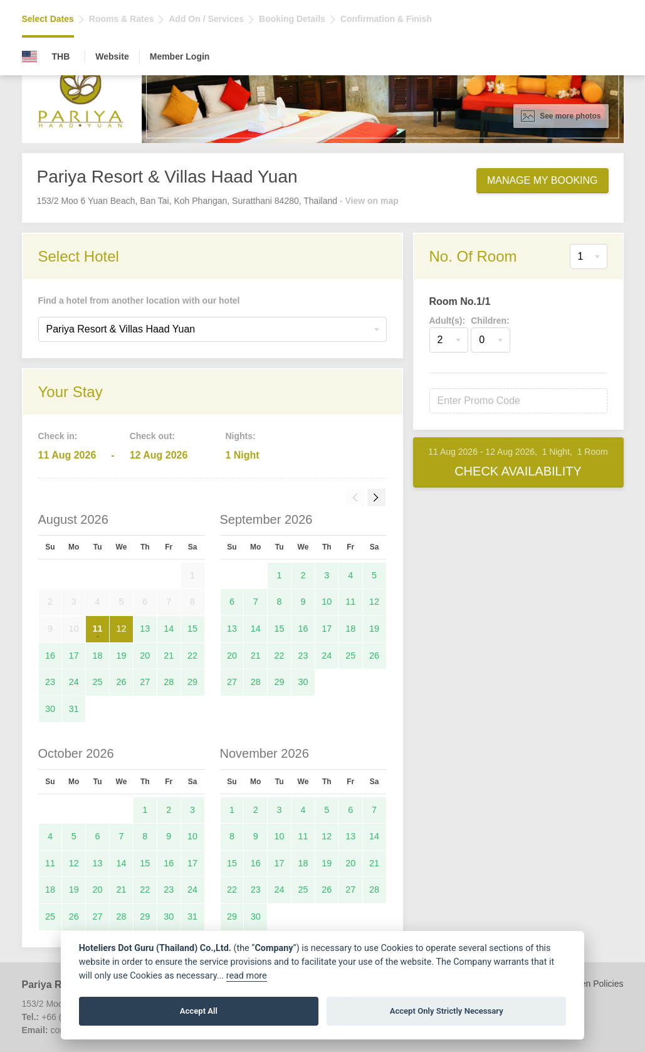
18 (98, 656)
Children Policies (590, 984)
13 (145, 629)
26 (121, 682)
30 (50, 709)
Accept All (199, 1011)
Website (111, 56)
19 (121, 656)
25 (98, 682)
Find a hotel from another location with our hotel (139, 300)
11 (98, 629)
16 (50, 656)
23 (50, 682)
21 (169, 656)
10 (327, 602)
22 (192, 656)
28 (169, 682)
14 (169, 629)
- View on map (369, 201)
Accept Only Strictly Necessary (446, 1011)
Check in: (58, 436)
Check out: (152, 436)
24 (74, 682)
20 (145, 656)
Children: (490, 321)
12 (121, 629)
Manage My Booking (542, 180)
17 (74, 656)
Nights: (240, 436)
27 (145, 682)
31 (74, 709)
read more (246, 975)
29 (192, 682)
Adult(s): (447, 321)
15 (192, 629)
